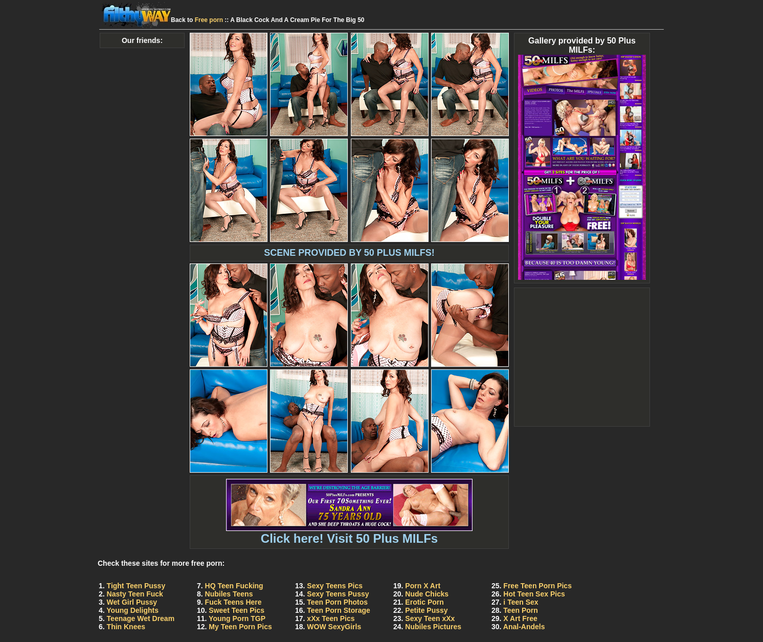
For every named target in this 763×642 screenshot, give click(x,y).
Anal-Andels (524, 627)
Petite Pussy (426, 610)
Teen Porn (520, 610)
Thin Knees (126, 627)
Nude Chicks (426, 594)
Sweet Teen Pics (236, 610)
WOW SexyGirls (334, 627)
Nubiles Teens (229, 594)
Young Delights (132, 610)
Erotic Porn (424, 602)
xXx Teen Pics (330, 618)
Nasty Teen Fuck (135, 594)
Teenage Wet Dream (141, 618)
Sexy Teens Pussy (338, 594)
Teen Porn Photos (337, 602)
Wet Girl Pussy (132, 602)
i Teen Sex (520, 602)
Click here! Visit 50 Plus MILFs (349, 532)
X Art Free (520, 618)
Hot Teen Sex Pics (534, 594)
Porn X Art (422, 586)
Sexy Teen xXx (430, 618)
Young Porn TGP (237, 618)
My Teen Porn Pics (240, 627)
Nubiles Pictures (433, 627)
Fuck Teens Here (233, 602)
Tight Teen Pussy (136, 586)
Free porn (209, 20)
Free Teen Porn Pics (537, 586)
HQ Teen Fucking (234, 586)
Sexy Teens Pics (335, 586)
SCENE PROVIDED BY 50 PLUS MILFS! (349, 253)
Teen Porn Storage (338, 610)
